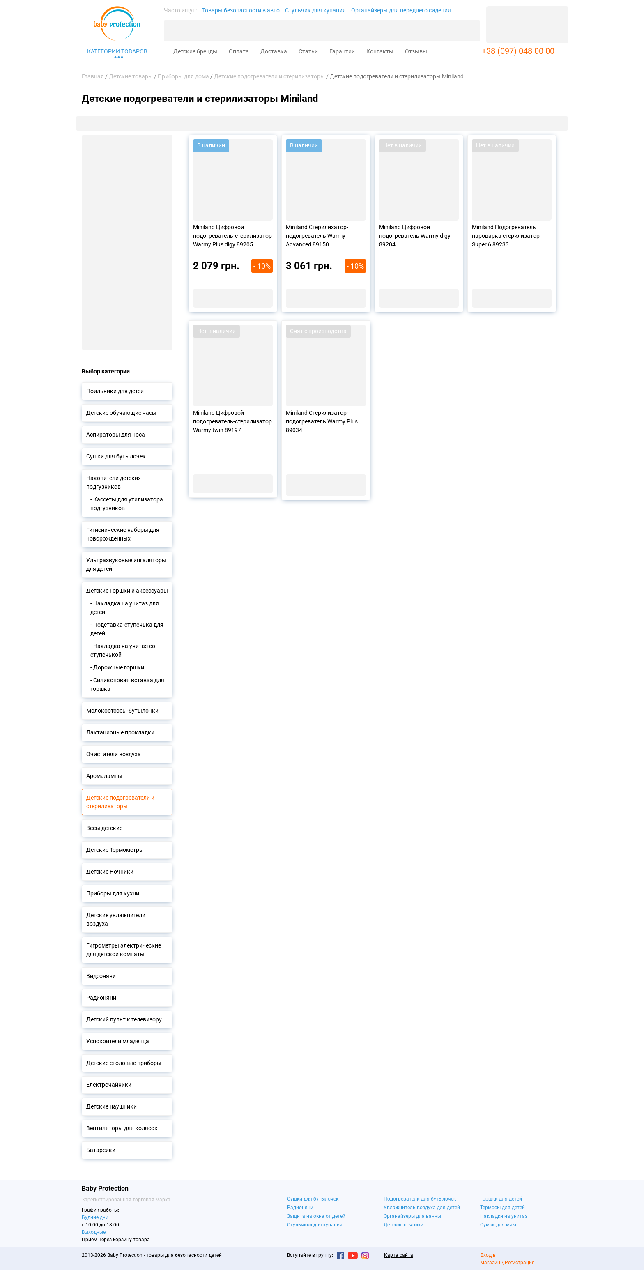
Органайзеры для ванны (412, 1216)
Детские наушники (111, 1106)
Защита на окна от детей (316, 1216)
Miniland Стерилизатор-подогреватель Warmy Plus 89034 (322, 421)
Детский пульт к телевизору (124, 1019)
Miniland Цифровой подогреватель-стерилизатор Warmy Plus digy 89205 (232, 236)
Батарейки (100, 1150)
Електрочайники (108, 1084)
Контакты (379, 51)
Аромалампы (104, 776)
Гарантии (342, 51)
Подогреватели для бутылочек (420, 1199)
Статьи (308, 51)
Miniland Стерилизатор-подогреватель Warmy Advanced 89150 (317, 236)
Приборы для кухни (112, 893)
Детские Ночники (109, 871)
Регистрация (520, 1262)
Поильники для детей (115, 391)
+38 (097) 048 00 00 (518, 51)
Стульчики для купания (315, 1225)
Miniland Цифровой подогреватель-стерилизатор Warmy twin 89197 (232, 421)
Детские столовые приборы (123, 1063)
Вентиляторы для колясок (122, 1128)
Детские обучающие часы (121, 412)
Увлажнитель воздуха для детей (422, 1207)
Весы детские (104, 828)
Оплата (239, 51)
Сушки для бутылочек (116, 456)
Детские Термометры (115, 850)
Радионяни (101, 997)
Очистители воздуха (113, 754)
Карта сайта (398, 1255)
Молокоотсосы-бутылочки (122, 710)
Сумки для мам (498, 1225)
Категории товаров (117, 51)
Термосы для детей (502, 1207)
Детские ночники (403, 1225)
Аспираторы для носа (115, 434)
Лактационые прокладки (120, 732)
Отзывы (416, 51)
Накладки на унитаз (503, 1216)
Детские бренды (195, 51)
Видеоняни (101, 976)
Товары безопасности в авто (241, 10)
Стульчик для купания (315, 10)
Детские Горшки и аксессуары (127, 590)
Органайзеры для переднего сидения (401, 10)
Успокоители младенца (117, 1041)
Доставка (273, 51)
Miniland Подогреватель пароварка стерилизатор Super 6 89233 (506, 236)
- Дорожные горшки (117, 667)
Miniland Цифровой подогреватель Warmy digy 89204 (415, 236)
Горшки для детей (501, 1199)
